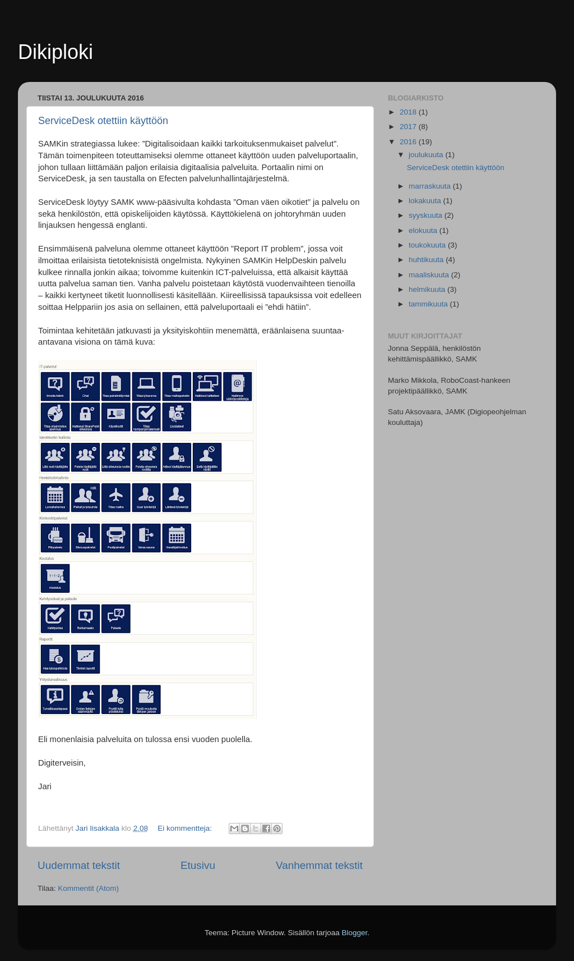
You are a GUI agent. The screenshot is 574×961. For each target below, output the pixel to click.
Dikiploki (55, 51)
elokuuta (424, 230)
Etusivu (197, 865)
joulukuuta (427, 154)
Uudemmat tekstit (79, 865)
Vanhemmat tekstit (319, 865)
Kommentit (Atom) (88, 888)
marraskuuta (431, 186)
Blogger (355, 932)
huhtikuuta (427, 259)
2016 (409, 142)
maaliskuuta (430, 275)
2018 (409, 112)
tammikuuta (429, 304)
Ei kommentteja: (186, 828)
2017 (409, 126)
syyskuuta (427, 215)
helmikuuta (428, 289)
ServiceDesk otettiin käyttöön (103, 120)
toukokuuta (428, 245)
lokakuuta (426, 200)
